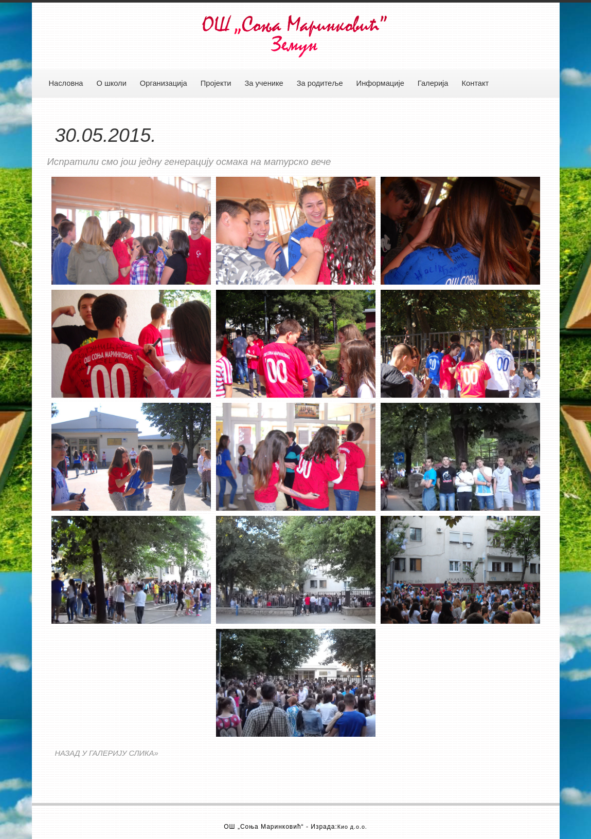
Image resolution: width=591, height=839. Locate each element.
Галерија (433, 83)
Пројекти (216, 83)
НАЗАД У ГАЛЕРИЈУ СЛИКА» (106, 753)
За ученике (263, 83)
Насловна (66, 83)
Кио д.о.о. (352, 827)
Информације (380, 83)
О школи (111, 83)
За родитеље (320, 83)
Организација (163, 83)
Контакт (475, 83)
